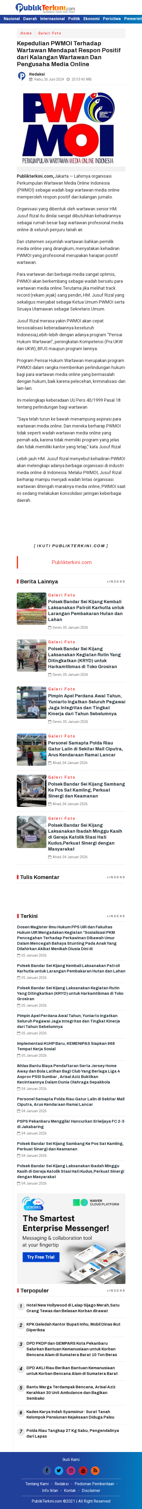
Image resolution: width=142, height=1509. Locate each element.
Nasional (12, 18)
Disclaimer (91, 1490)
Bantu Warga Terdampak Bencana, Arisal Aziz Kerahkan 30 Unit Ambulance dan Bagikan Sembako (71, 1392)
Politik (74, 18)
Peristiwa (112, 18)
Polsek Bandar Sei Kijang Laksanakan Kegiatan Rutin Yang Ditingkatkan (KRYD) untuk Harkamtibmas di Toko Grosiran (70, 993)
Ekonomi (91, 18)
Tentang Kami (37, 1483)
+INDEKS (116, 581)
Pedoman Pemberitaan (94, 1483)
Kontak (70, 1490)
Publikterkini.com (72, 562)
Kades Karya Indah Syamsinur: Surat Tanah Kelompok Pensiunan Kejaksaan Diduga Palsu (70, 1415)
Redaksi (62, 1483)
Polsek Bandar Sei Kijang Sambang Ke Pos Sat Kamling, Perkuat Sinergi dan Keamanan (86, 790)
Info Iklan (50, 1490)
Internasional (52, 18)
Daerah (30, 18)
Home (26, 33)
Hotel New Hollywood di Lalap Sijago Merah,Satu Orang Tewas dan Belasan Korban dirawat (73, 1308)
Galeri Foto (50, 33)
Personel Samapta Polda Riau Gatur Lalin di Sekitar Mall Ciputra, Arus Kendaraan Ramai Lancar (85, 748)
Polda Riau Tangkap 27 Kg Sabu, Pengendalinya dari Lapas (72, 1433)
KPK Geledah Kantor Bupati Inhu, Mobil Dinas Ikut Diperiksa (73, 1327)
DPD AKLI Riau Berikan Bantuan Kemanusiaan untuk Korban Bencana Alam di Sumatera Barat (72, 1371)
